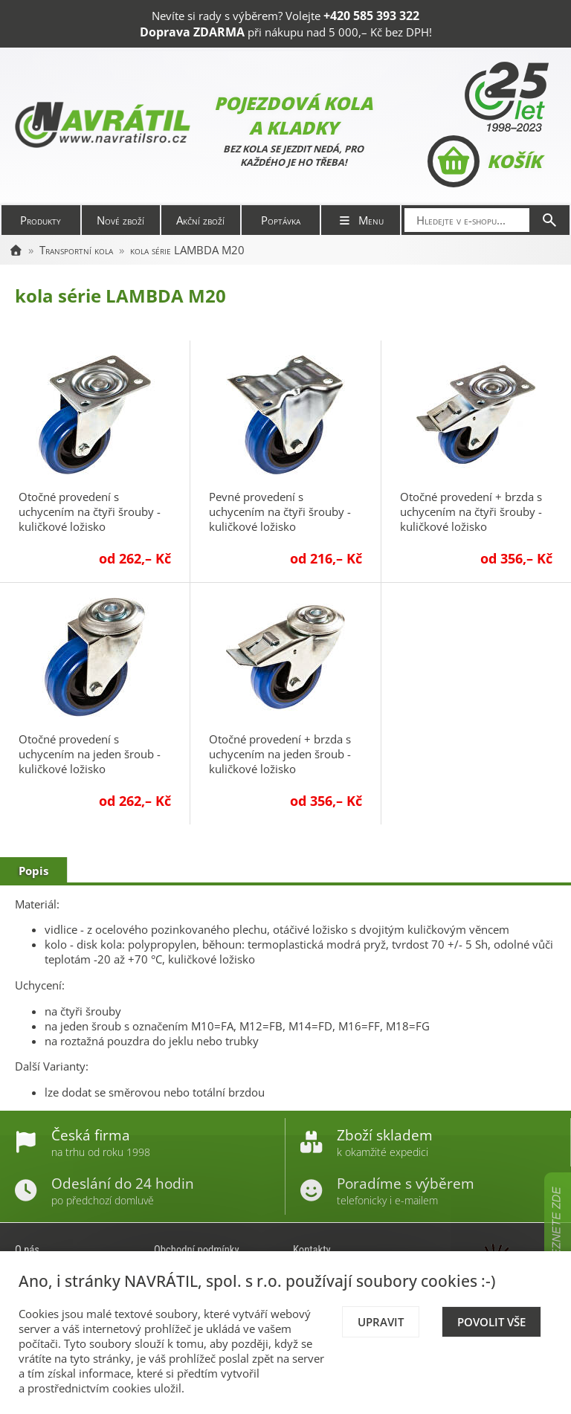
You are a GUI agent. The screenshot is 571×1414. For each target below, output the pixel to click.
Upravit (381, 1321)
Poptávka (280, 220)
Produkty (40, 220)
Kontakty (312, 1249)
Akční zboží (200, 220)
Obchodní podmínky (196, 1249)
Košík (484, 161)
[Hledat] (549, 220)
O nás (27, 1249)
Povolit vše (491, 1321)
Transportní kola (76, 249)
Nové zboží (120, 220)
